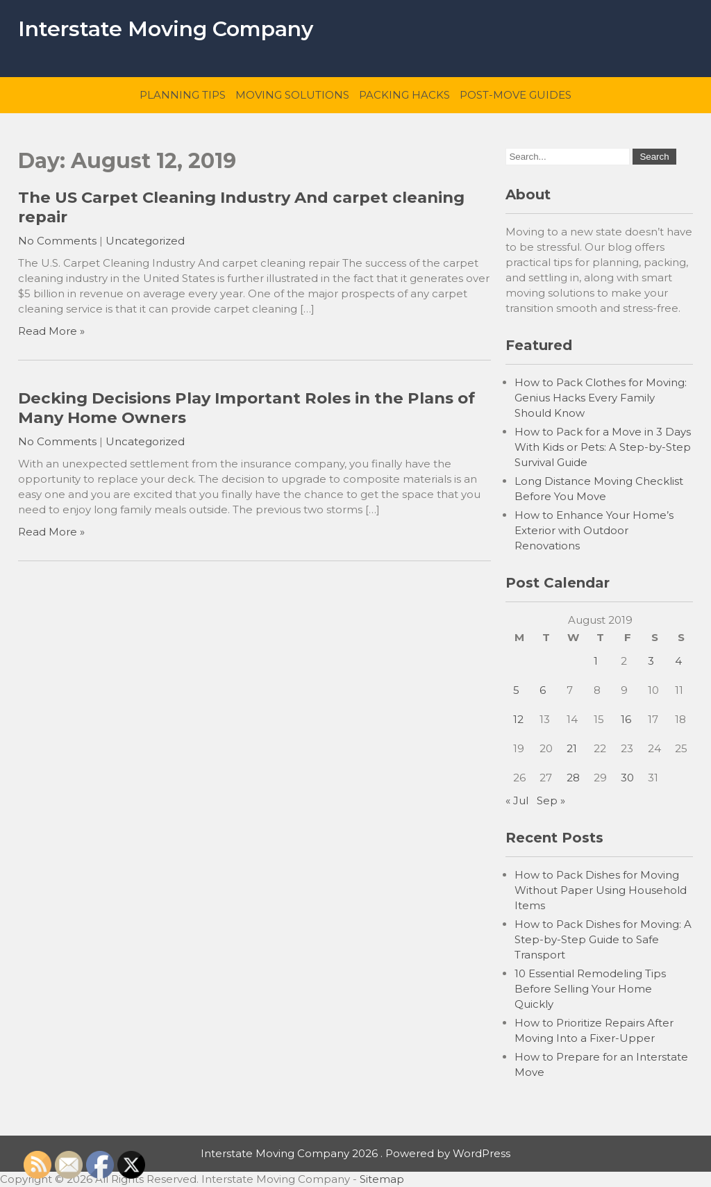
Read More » (51, 331)
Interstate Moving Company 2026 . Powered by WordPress (355, 1153)
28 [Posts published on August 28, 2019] (573, 777)
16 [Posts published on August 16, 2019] (626, 719)
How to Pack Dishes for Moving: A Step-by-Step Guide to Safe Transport (603, 939)
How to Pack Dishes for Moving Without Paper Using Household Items (601, 890)
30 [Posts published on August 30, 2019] (627, 777)
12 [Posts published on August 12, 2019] (518, 719)
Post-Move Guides (515, 94)
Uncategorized (145, 240)
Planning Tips (183, 94)
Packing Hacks (404, 94)
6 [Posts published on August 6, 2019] (542, 690)
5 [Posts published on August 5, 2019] (516, 690)
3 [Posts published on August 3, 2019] (651, 660)
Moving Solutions (292, 94)
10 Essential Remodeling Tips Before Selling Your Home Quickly (590, 989)
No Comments (57, 240)
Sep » (551, 800)
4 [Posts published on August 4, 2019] (678, 660)
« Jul (516, 800)
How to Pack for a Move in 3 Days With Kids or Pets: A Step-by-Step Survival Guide (603, 447)
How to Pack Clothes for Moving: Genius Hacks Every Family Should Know (601, 398)
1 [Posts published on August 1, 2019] (596, 660)
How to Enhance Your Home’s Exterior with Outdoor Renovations (594, 530)
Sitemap (382, 1179)
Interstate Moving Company (165, 29)
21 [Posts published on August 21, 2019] (572, 748)
